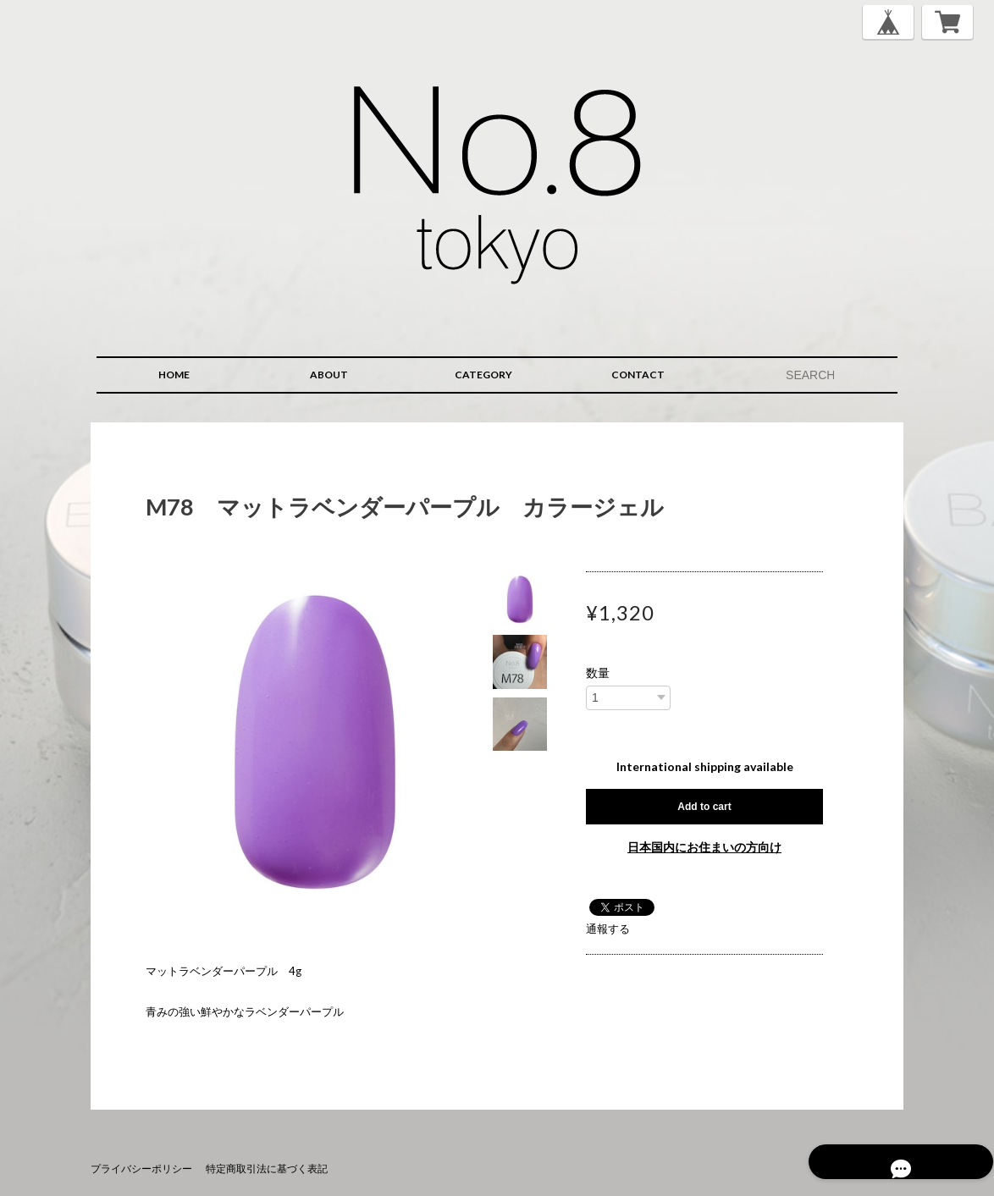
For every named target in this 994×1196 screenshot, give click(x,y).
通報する (608, 928)
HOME (174, 374)
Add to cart (704, 807)
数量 (598, 673)
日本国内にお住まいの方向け (704, 847)
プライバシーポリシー (141, 1168)
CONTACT (638, 374)
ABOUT (329, 374)
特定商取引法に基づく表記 (267, 1168)
